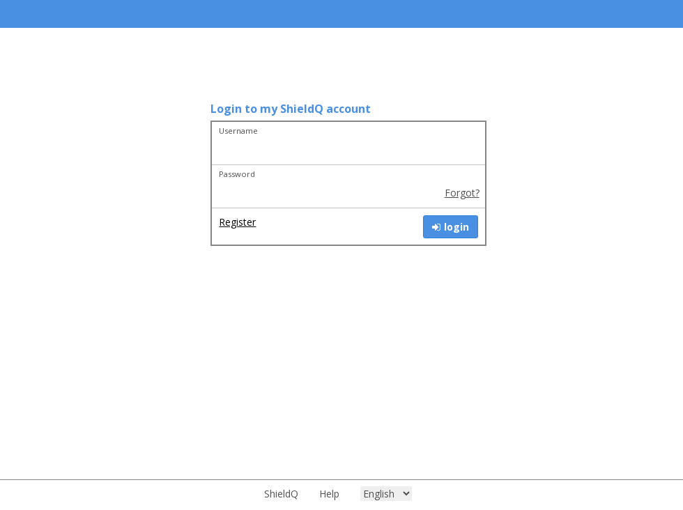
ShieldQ (281, 493)
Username (238, 130)
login (450, 226)
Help (329, 493)
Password (237, 174)
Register (237, 222)
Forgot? (462, 192)
